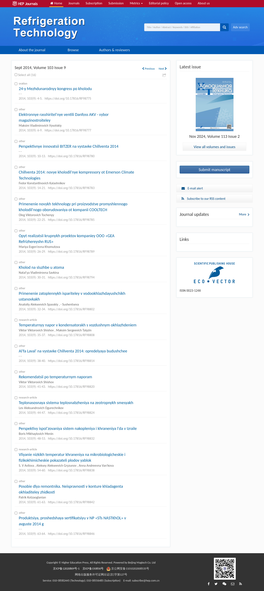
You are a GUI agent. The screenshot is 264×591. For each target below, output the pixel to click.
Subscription (94, 3)
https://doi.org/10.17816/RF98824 (71, 413)
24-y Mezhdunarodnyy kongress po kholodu (55, 88)
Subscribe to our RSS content (203, 199)
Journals (74, 3)
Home (56, 3)
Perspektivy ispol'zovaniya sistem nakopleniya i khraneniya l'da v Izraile (78, 428)
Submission (116, 3)
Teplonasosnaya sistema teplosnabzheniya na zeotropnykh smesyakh (76, 402)
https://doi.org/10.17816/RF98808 (71, 335)
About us (204, 3)
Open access (183, 3)
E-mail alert (192, 188)
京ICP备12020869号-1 (66, 568)
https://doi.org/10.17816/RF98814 (71, 361)
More (242, 214)
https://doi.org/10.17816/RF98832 (71, 438)
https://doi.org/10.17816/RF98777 (68, 130)
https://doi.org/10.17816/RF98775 (68, 98)
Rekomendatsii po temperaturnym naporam (55, 376)
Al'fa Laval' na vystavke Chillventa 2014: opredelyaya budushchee (73, 350)
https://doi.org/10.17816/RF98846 (71, 534)
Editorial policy (159, 3)
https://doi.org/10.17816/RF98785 (71, 220)
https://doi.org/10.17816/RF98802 (71, 309)
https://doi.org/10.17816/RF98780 (71, 156)
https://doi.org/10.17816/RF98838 (71, 470)
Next (163, 68)
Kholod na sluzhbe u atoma (41, 267)
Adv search (240, 27)
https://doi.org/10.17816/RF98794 (71, 277)
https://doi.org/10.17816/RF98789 (71, 251)
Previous (148, 68)
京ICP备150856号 (93, 568)
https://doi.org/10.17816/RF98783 (71, 188)
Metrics (136, 3)
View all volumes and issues (214, 147)
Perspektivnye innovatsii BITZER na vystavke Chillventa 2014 (68, 146)
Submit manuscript (214, 169)
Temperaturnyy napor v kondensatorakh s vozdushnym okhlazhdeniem (78, 324)
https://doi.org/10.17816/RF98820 (71, 387)
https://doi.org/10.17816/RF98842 (71, 502)
